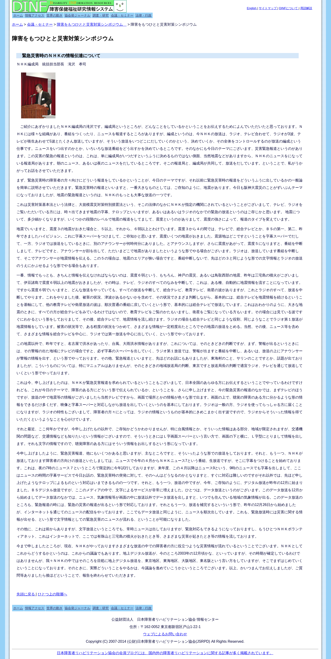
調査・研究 (101, 15)
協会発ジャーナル (77, 15)
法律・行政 (143, 15)
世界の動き (55, 15)
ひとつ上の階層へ (52, 594)
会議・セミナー (122, 15)
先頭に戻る (26, 594)
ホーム (18, 15)
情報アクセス (34, 15)
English (252, 8)
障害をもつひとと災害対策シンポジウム (92, 24)
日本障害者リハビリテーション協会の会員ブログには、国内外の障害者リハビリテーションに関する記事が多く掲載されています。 (165, 653)
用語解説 (306, 8)
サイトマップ (268, 8)
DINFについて (289, 8)
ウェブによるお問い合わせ (165, 634)
